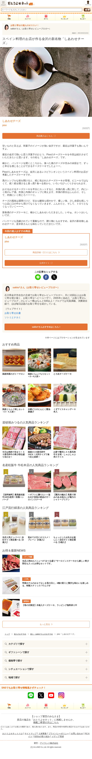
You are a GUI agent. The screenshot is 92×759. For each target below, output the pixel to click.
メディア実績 (58, 736)
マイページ (88, 4)
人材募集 (43, 733)
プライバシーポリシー (59, 733)
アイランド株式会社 (49, 743)
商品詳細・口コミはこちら (45, 252)
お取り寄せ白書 (12, 313)
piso (4, 125)
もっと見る (45, 624)
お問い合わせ (77, 733)
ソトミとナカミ (12, 317)
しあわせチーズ (11, 121)
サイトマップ (31, 733)
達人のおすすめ (20, 634)
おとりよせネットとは (12, 733)
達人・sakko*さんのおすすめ (41, 634)
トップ (7, 634)
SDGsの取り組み (42, 736)
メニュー (3, 4)
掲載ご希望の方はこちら (46, 722)
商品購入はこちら (46, 136)
